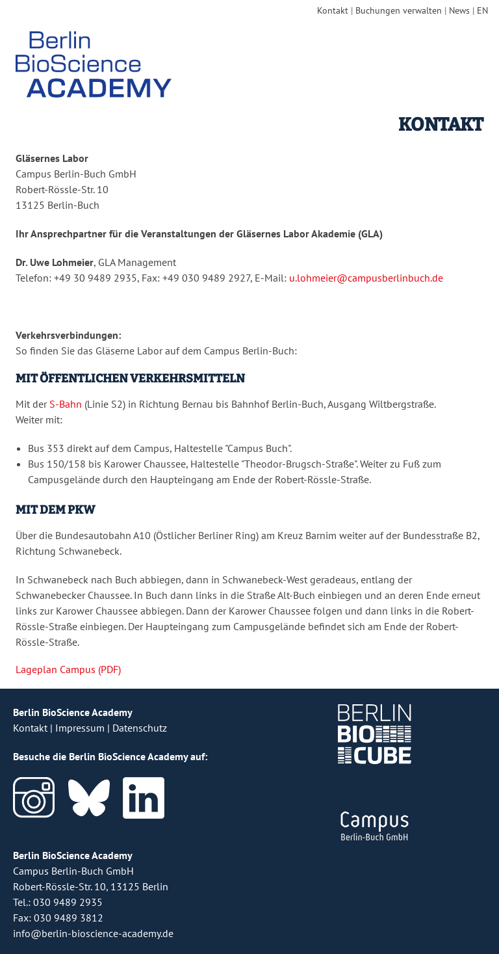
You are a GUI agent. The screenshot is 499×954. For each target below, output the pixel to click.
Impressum (80, 727)
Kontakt (332, 10)
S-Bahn (65, 403)
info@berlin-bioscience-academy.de (93, 933)
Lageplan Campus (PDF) (68, 669)
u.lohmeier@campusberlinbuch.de (366, 277)
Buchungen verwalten (398, 10)
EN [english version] (482, 10)
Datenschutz (139, 727)
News (459, 10)
